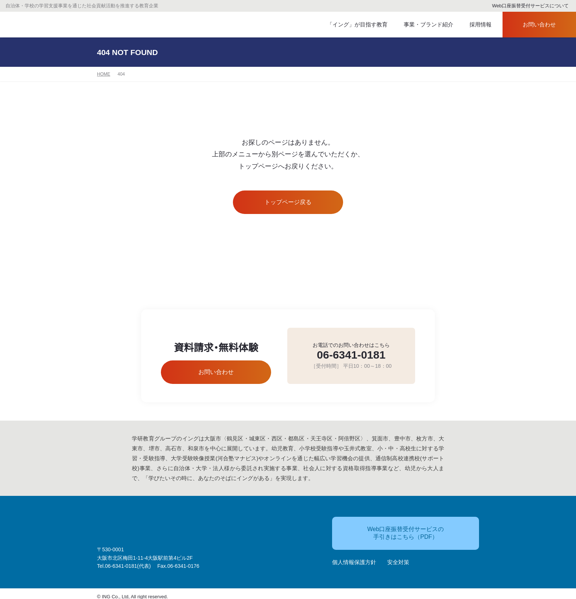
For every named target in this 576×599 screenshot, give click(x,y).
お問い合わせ (532, 25)
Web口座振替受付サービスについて (527, 6)
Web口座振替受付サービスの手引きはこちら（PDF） (392, 529)
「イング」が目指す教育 (354, 25)
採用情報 (476, 25)
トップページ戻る (288, 202)
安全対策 (398, 559)
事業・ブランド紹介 (422, 25)
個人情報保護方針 (354, 559)
